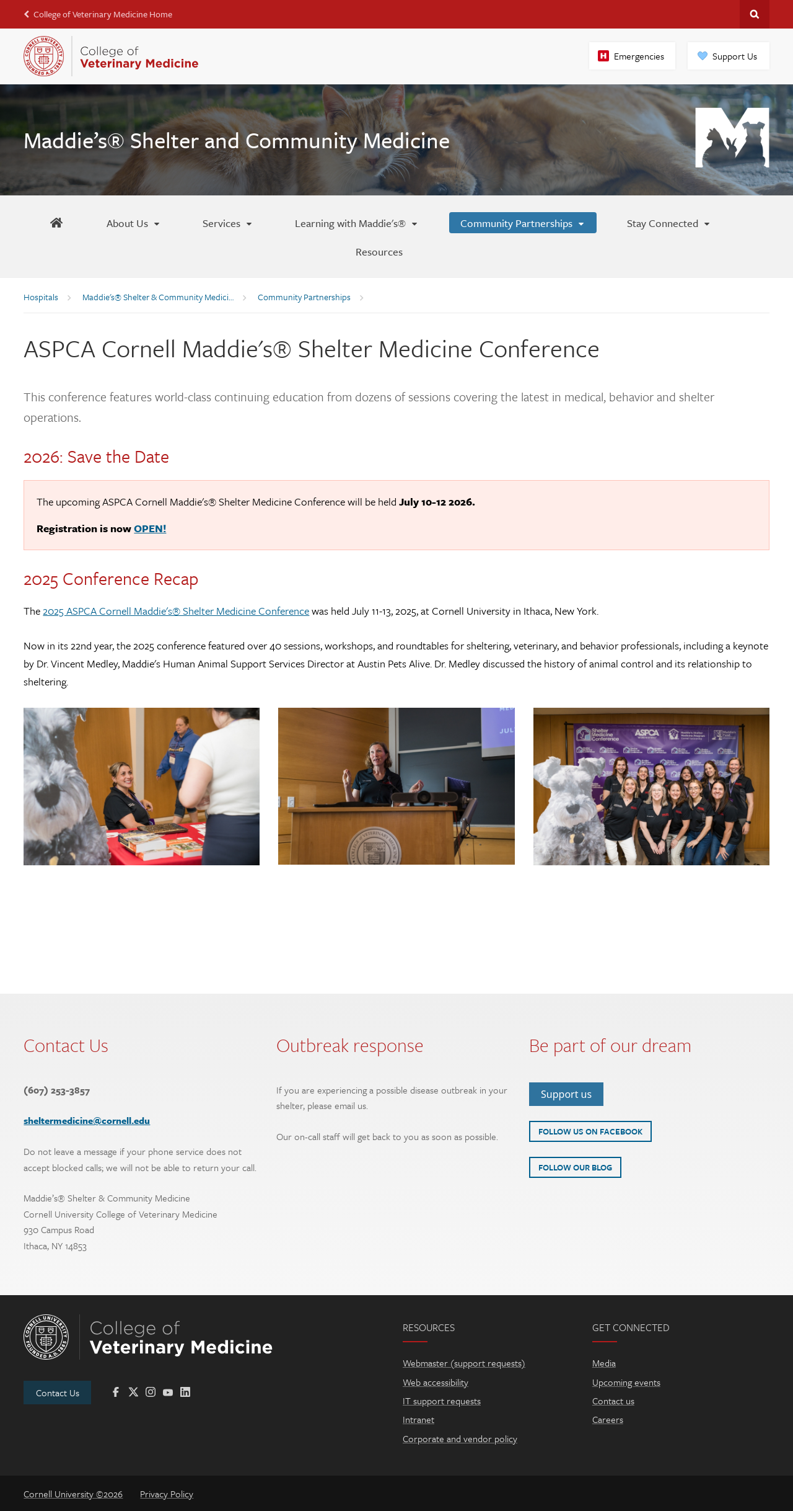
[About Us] (133, 222)
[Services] (228, 222)
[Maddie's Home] (56, 222)
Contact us (613, 1400)
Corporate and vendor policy (460, 1438)
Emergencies (639, 56)
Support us (566, 1094)
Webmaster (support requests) (464, 1363)
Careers (607, 1419)
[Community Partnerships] (523, 222)
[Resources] (379, 251)
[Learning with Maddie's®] (357, 222)
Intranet (418, 1419)
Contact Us (57, 1392)
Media (604, 1363)
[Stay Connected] (669, 222)
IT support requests (442, 1400)
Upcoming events (626, 1382)
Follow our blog (575, 1167)
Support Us (734, 56)
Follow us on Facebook (590, 1131)
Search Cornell (754, 14)
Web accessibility (435, 1382)
